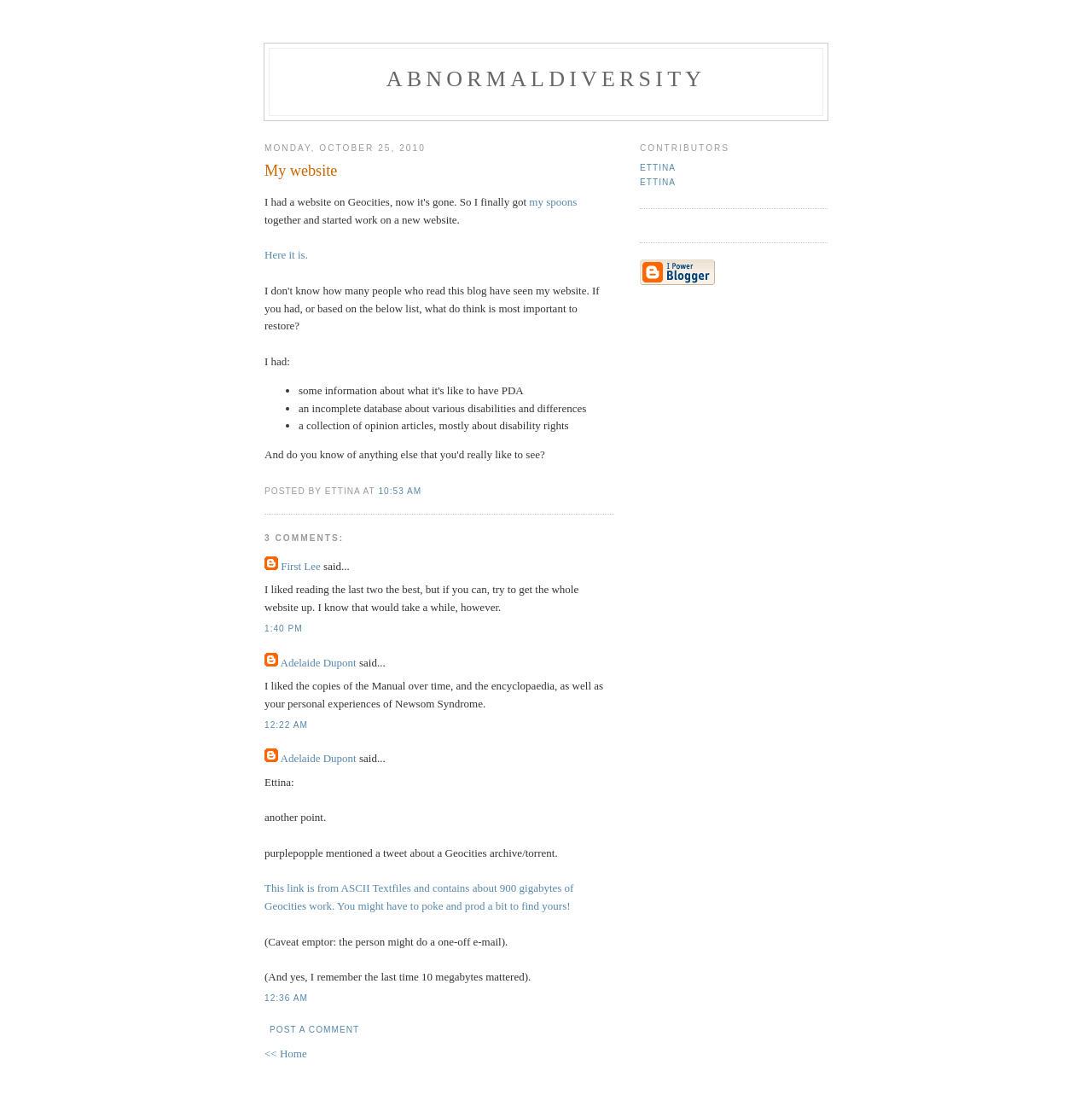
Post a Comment (314, 1029)
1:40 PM (283, 628)
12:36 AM (286, 998)
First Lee (301, 566)
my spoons (553, 201)
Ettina (658, 167)
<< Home (285, 1053)
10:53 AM (399, 491)
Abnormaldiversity (546, 79)
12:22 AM (286, 725)
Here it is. (286, 254)
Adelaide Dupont (319, 662)
